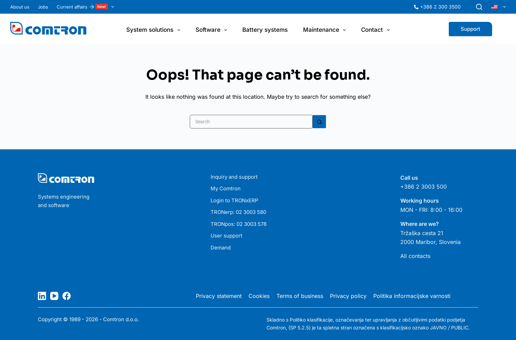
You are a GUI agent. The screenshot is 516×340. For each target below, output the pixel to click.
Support (470, 29)
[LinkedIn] (42, 296)
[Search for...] (251, 121)
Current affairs (87, 7)
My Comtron (226, 188)
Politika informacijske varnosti (411, 296)
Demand (221, 247)
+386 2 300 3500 (440, 7)
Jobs (43, 7)
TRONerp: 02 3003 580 (238, 212)
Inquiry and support (234, 177)
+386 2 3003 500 (423, 186)
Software (213, 30)
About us (19, 7)
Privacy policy (348, 296)
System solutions (154, 30)
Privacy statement (219, 296)
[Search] (479, 7)
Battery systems (265, 29)
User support (226, 235)
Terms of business (299, 296)
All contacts (415, 256)
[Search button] (319, 121)
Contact (376, 30)
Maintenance (325, 30)
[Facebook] (66, 296)
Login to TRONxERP (234, 200)
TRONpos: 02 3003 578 (239, 224)
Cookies (259, 296)
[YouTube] (54, 296)
